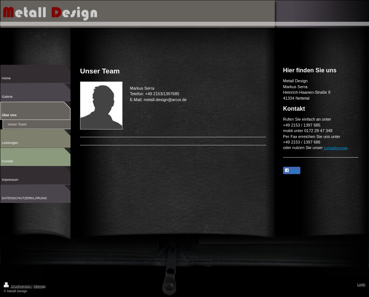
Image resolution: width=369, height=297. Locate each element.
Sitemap (39, 286)
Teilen (291, 170)
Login (361, 284)
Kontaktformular (336, 148)
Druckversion (18, 286)
